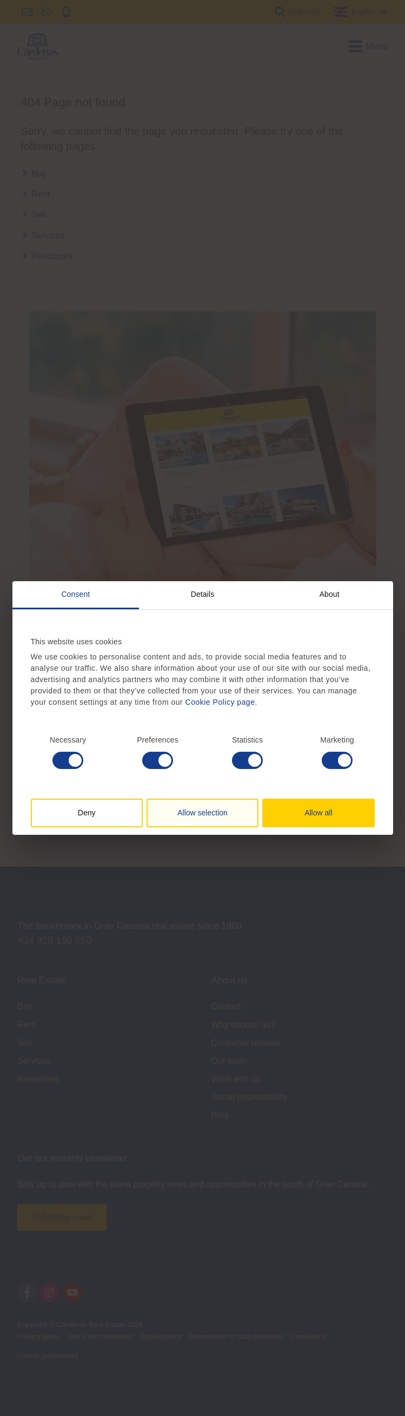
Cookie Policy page (220, 702)
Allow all (318, 812)
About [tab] (330, 594)
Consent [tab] (75, 594)
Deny (87, 812)
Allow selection (202, 812)
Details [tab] (203, 594)
